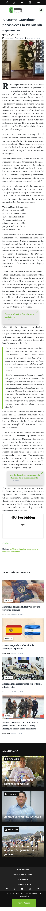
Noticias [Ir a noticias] (5, 549)
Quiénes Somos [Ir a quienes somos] (24, 884)
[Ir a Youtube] (22, 2)
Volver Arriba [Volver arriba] (24, 902)
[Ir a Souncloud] (38, 2)
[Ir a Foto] (23, 59)
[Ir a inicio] (16, 10)
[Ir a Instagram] (30, 2)
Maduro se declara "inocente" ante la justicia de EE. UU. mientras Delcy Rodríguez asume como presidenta (20, 725)
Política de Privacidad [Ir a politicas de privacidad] (23, 874)
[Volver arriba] (23, 903)
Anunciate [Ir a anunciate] (23, 879)
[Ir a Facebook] (7, 888)
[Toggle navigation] (4, 10)
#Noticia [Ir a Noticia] (6, 542)
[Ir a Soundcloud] (38, 888)
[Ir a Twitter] (14, 3)
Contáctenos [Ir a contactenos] (23, 869)
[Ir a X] (14, 888)
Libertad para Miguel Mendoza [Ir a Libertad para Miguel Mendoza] (22, 816)
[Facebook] (7, 2)
